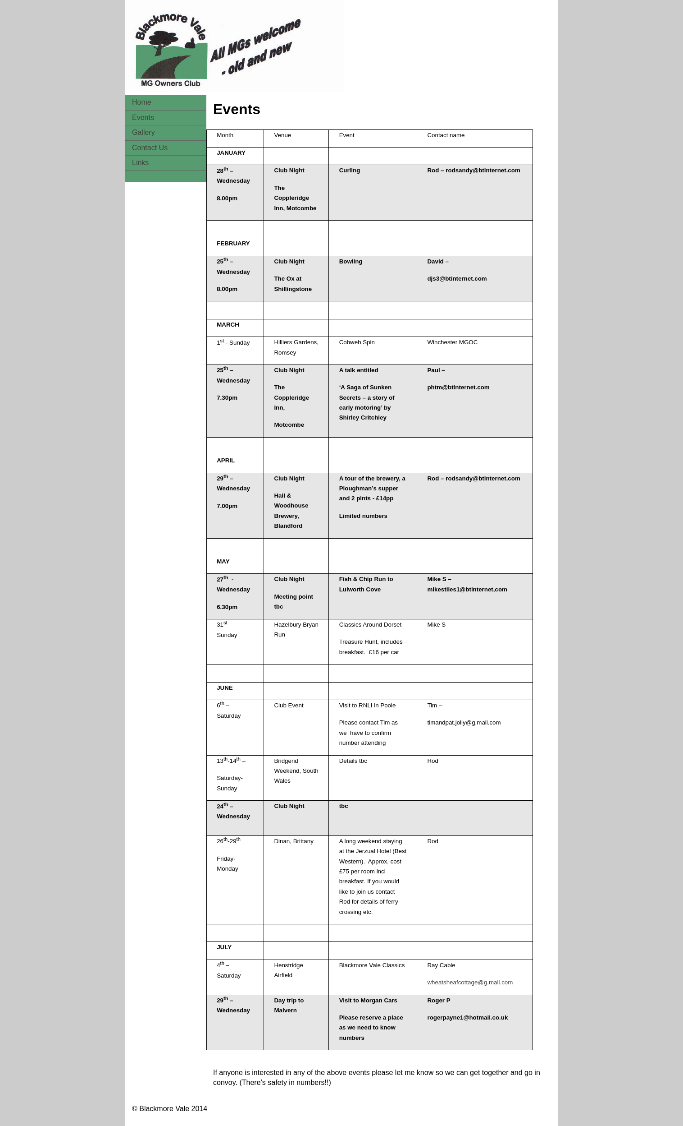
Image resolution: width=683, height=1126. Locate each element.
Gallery (143, 132)
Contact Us (150, 148)
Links (140, 162)
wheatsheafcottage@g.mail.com (470, 982)
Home (141, 102)
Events (143, 117)
